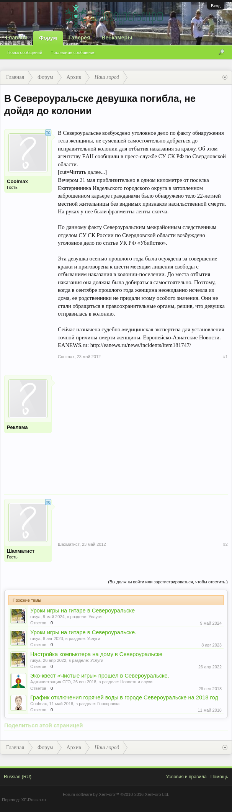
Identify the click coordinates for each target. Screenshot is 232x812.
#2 (225, 544)
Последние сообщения (73, 52)
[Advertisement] (143, 428)
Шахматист (20, 551)
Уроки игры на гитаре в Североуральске (82, 610)
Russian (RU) (17, 776)
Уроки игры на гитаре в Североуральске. (83, 632)
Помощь (219, 776)
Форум (48, 38)
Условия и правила (186, 776)
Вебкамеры (116, 37)
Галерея (79, 37)
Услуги (94, 616)
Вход (216, 5)
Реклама (17, 427)
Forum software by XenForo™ (116, 794)
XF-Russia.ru (33, 799)
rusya (35, 616)
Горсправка (108, 703)
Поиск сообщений (24, 52)
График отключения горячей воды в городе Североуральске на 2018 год (124, 697)
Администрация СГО (50, 681)
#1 (225, 356)
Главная (17, 37)
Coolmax (17, 181)
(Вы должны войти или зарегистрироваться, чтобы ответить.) (168, 582)
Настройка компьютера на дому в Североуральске (96, 654)
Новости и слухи (136, 681)
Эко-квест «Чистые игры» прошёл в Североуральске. (99, 676)
